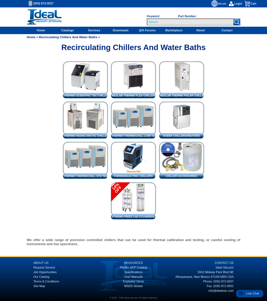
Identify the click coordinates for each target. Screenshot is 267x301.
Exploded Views (133, 281)
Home (41, 30)
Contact (227, 30)
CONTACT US (224, 262)
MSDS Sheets (133, 286)
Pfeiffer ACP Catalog (133, 267)
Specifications (133, 272)
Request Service (44, 267)
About (200, 30)
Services (94, 30)
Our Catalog (41, 276)
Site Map (39, 286)
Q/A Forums (147, 30)
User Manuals (133, 276)
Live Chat (252, 293)
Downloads (120, 30)
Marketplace (173, 30)
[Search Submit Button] (236, 22)
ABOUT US (41, 262)
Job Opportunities (45, 272)
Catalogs (67, 30)
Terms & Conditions (46, 281)
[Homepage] (44, 17)
